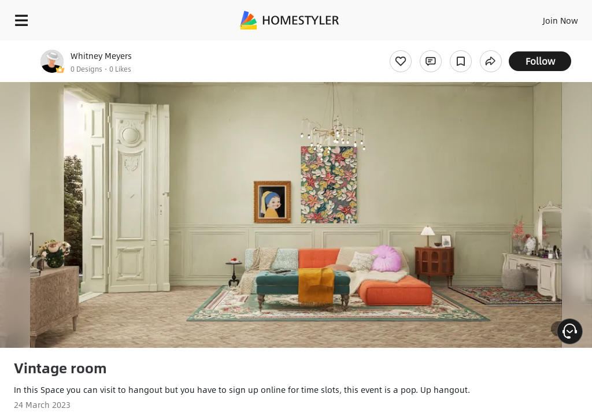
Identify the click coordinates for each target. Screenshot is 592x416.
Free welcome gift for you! (444, 46)
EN (545, 17)
